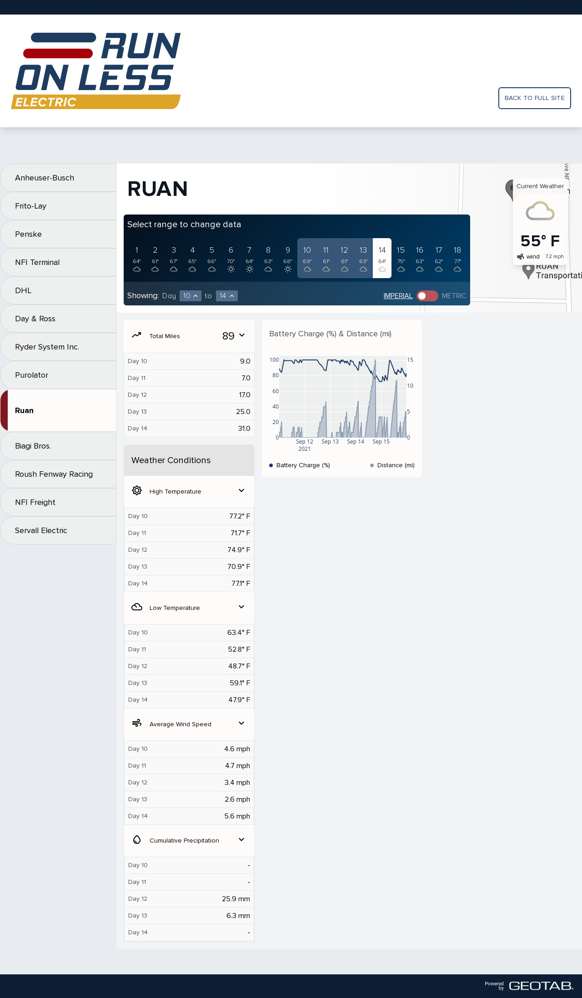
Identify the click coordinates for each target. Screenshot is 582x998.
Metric (454, 295)
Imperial (398, 295)
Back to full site (535, 98)
